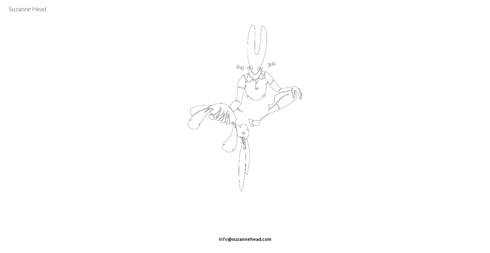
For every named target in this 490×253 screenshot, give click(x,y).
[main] (245, 212)
